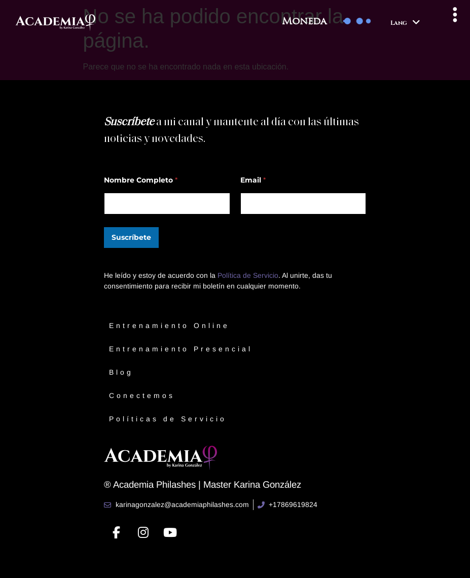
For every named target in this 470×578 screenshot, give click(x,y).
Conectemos (142, 395)
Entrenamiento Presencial (180, 349)
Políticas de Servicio (168, 419)
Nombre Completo (140, 180)
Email (253, 180)
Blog (121, 372)
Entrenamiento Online (169, 325)
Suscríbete (131, 237)
